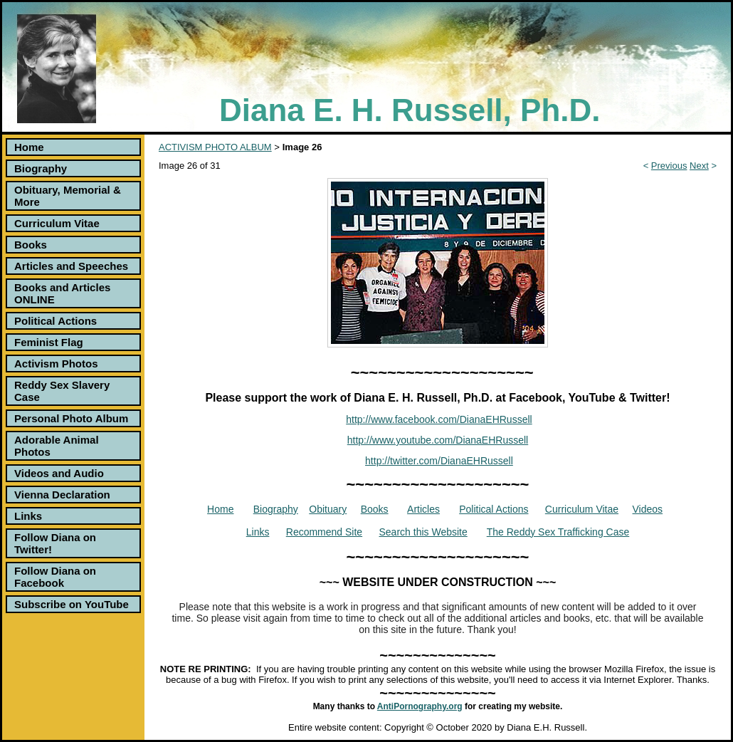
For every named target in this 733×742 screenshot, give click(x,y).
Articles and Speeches (71, 266)
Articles (423, 509)
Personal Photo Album (71, 418)
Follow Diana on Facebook (55, 577)
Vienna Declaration (62, 494)
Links (28, 516)
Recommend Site (324, 532)
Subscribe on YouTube (71, 604)
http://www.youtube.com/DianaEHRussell (437, 440)
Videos (648, 509)
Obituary (328, 509)
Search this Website (423, 532)
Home (29, 147)
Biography (40, 168)
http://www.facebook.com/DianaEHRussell (439, 419)
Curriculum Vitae (57, 223)
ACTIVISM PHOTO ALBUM (215, 147)
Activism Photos (56, 363)
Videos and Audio (59, 473)
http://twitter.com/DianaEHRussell (439, 460)
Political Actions (55, 321)
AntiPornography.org (420, 706)
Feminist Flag (48, 342)
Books (30, 245)
